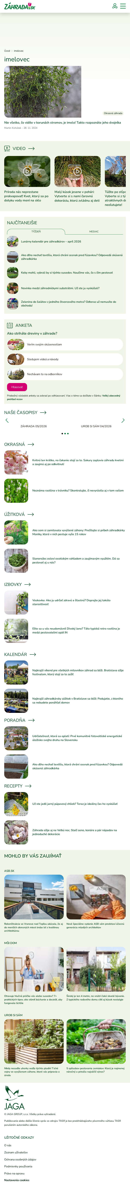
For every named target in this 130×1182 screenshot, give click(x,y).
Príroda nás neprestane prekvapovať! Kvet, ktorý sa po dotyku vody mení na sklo (26, 196)
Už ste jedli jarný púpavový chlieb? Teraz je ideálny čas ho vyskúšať (75, 804)
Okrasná (18, 444)
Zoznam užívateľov (16, 1152)
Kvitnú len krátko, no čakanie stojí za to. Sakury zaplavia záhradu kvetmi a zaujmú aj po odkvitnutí (78, 462)
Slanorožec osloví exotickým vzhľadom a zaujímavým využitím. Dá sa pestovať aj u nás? (76, 560)
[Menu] (123, 6)
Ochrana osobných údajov (20, 1159)
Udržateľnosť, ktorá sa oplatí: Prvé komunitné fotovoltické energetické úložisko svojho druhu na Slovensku (77, 738)
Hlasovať (17, 387)
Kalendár (19, 654)
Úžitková (18, 514)
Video (19, 148)
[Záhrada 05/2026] (33, 423)
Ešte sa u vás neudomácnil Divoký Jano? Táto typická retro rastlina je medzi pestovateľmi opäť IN (76, 631)
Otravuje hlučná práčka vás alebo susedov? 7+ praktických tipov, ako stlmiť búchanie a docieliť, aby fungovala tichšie (33, 999)
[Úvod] (19, 6)
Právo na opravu (14, 1173)
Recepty (17, 786)
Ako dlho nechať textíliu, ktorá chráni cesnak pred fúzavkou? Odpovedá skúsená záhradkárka (72, 257)
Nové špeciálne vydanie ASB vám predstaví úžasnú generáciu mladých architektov (95, 925)
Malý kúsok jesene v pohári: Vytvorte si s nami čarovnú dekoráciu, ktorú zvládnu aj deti (77, 196)
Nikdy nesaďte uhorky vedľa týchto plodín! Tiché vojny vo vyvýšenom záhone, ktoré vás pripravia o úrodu (32, 1072)
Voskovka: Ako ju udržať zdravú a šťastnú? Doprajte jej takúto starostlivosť (71, 602)
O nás (7, 1145)
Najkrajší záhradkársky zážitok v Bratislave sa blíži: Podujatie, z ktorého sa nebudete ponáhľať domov (77, 701)
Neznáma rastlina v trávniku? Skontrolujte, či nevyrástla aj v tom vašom (78, 490)
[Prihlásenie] (114, 5)
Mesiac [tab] (94, 231)
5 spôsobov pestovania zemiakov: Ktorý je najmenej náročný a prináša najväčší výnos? (95, 1070)
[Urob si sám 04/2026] (96, 423)
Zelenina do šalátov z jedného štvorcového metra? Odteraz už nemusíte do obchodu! (68, 304)
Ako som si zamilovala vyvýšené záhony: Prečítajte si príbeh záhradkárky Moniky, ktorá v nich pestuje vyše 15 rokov (78, 532)
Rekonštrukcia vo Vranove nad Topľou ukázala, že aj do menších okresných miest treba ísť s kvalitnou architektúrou (33, 927)
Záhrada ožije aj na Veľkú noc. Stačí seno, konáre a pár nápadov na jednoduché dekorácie (74, 832)
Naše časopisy (25, 412)
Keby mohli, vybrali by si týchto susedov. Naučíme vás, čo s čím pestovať (67, 273)
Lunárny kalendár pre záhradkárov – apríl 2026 (51, 242)
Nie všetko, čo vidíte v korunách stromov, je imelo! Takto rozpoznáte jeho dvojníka (62, 122)
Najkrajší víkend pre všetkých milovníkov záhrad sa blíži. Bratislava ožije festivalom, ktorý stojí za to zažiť (78, 672)
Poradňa (19, 720)
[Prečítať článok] (65, 92)
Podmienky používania (18, 1166)
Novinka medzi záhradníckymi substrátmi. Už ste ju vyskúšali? (60, 288)
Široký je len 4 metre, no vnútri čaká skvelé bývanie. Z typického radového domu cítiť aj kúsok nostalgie (95, 997)
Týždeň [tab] (36, 231)
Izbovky (17, 584)
